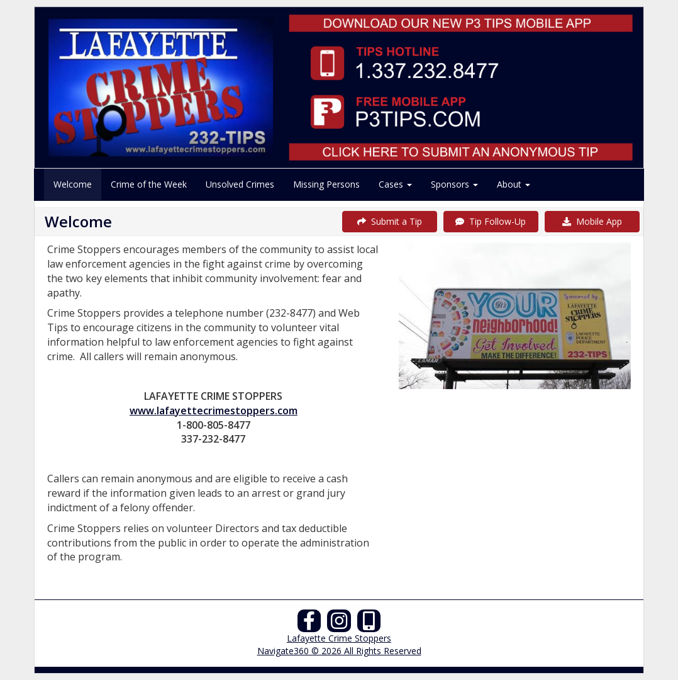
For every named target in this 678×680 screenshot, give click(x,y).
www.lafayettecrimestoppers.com (213, 410)
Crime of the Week (149, 184)
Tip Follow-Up (490, 221)
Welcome (72, 184)
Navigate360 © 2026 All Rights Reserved (339, 651)
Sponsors (454, 184)
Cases (395, 184)
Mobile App (592, 221)
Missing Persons (326, 184)
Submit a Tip (389, 221)
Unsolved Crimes (240, 184)
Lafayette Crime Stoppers (339, 638)
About (513, 184)
